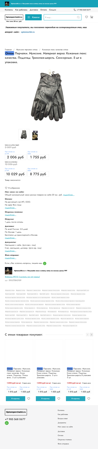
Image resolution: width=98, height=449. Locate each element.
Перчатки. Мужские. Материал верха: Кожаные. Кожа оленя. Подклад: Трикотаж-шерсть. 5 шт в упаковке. (49, 373)
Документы (62, 422)
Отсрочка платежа (65, 439)
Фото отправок (63, 444)
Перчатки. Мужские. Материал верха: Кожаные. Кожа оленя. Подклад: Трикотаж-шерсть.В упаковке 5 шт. (79, 373)
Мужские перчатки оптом (26, 49)
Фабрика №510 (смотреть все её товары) (22, 276)
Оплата (43, 9)
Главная (8, 49)
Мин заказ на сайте (65, 426)
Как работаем (21, 9)
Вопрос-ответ (63, 418)
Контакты (9, 9)
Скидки (52, 9)
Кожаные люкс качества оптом (55, 49)
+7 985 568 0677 (82, 10)
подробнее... (69, 194)
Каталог (33, 17)
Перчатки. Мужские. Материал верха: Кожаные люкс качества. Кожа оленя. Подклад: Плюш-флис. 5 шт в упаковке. (19, 373)
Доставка (34, 9)
